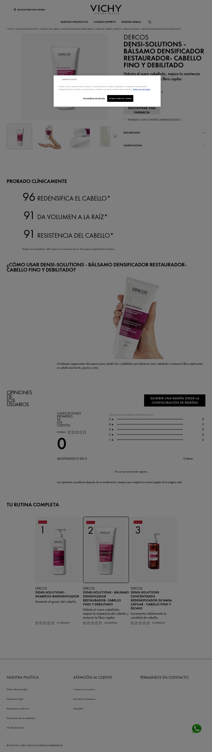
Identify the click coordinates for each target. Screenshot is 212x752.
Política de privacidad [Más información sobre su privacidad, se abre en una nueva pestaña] (141, 89)
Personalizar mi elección (94, 98)
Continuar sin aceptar (69, 79)
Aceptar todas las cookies (120, 98)
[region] (107, 91)
